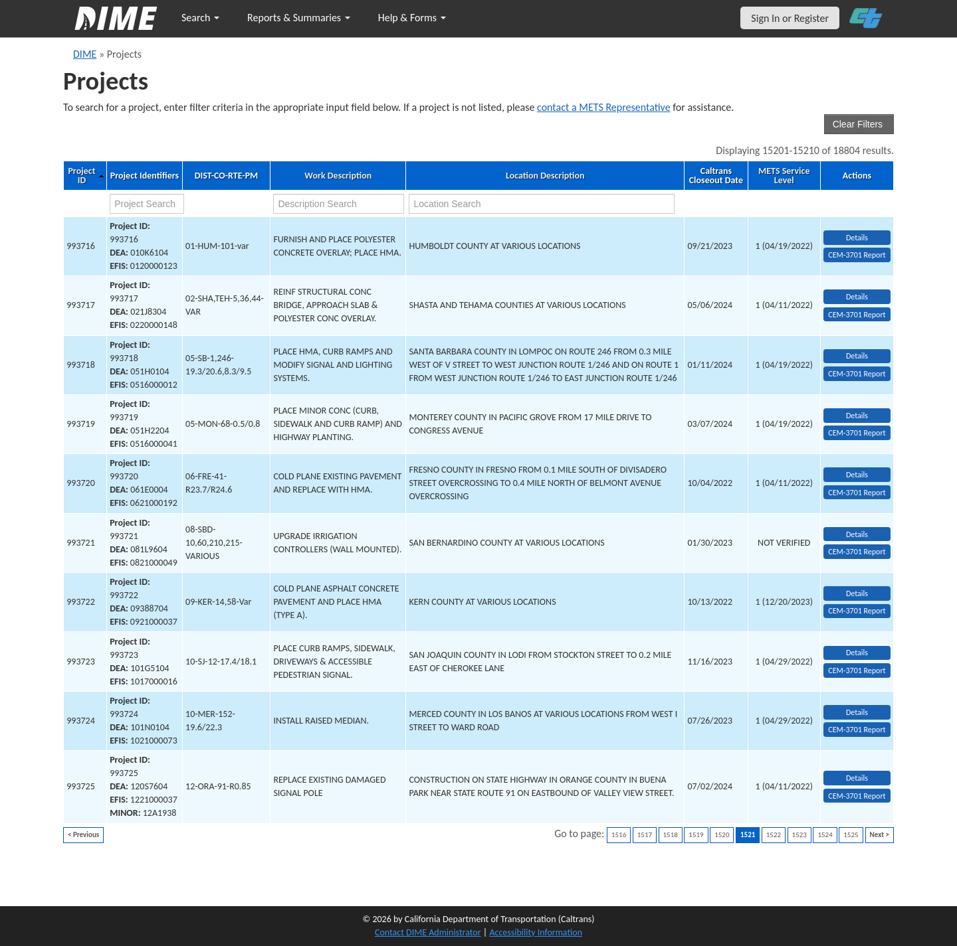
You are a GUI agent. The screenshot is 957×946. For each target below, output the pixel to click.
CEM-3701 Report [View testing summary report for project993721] (856, 551)
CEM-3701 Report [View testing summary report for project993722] (856, 610)
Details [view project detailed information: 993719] (857, 415)
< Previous (83, 834)
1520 (721, 834)
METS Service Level (783, 176)
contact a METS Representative (604, 107)
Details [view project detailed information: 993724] (857, 712)
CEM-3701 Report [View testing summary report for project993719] (856, 432)
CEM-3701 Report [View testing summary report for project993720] (856, 492)
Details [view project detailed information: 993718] (857, 355)
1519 (696, 834)
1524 (824, 834)
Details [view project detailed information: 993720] (857, 474)
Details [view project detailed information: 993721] (857, 534)
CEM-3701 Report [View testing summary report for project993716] (856, 255)
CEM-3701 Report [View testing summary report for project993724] (856, 729)
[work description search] (338, 204)
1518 (670, 834)
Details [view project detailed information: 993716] (857, 237)
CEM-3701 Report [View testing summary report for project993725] (856, 796)
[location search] (541, 204)
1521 (747, 834)
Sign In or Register (790, 18)
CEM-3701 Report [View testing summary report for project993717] (856, 314)
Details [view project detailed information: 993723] (857, 652)
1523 (799, 834)
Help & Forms (412, 17)
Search (200, 17)
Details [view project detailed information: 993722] (857, 593)
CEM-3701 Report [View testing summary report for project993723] (856, 670)
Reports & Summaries (298, 17)
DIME (84, 54)
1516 (618, 834)
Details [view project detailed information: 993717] (857, 296)
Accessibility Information (535, 932)
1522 (773, 834)
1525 (850, 834)
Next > (879, 834)
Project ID (81, 176)
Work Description (338, 176)
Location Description (545, 176)
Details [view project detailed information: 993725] (857, 778)
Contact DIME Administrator (428, 932)
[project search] (147, 204)
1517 (644, 834)
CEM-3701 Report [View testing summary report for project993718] (856, 373)
